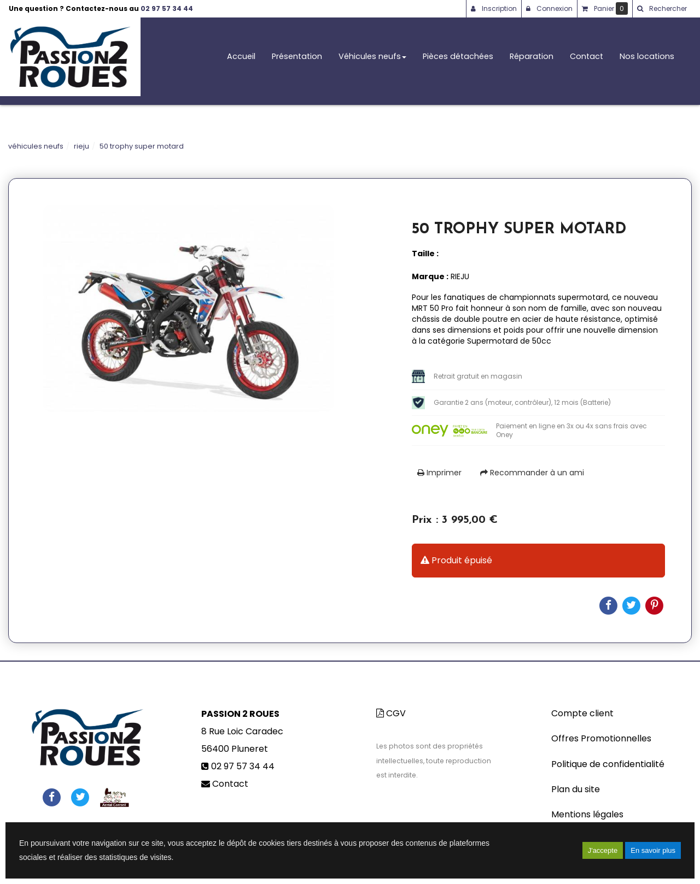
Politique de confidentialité (607, 764)
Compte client (582, 713)
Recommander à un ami (532, 472)
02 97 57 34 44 (167, 8)
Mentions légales (587, 814)
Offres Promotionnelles (601, 738)
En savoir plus (653, 850)
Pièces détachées (458, 61)
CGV (391, 713)
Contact (586, 61)
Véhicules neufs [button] (372, 61)
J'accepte (603, 850)
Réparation (531, 61)
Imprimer (439, 472)
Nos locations (647, 61)
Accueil (241, 61)
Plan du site (575, 789)
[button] (661, 8)
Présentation (297, 61)
